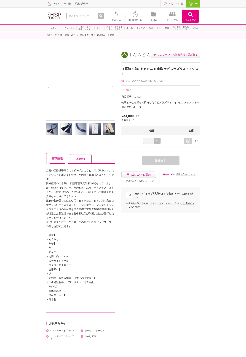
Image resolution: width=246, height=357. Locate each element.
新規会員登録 (81, 3)
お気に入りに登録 (141, 174)
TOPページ (51, 35)
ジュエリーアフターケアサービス (61, 337)
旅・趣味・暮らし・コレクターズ (76, 35)
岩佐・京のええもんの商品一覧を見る (144, 81)
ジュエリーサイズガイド (62, 330)
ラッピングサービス (94, 330)
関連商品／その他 (105, 35)
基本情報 (57, 158)
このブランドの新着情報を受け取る (177, 54)
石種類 (80, 159)
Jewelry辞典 (90, 336)
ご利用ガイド (187, 203)
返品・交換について (186, 174)
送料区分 (125, 120)
